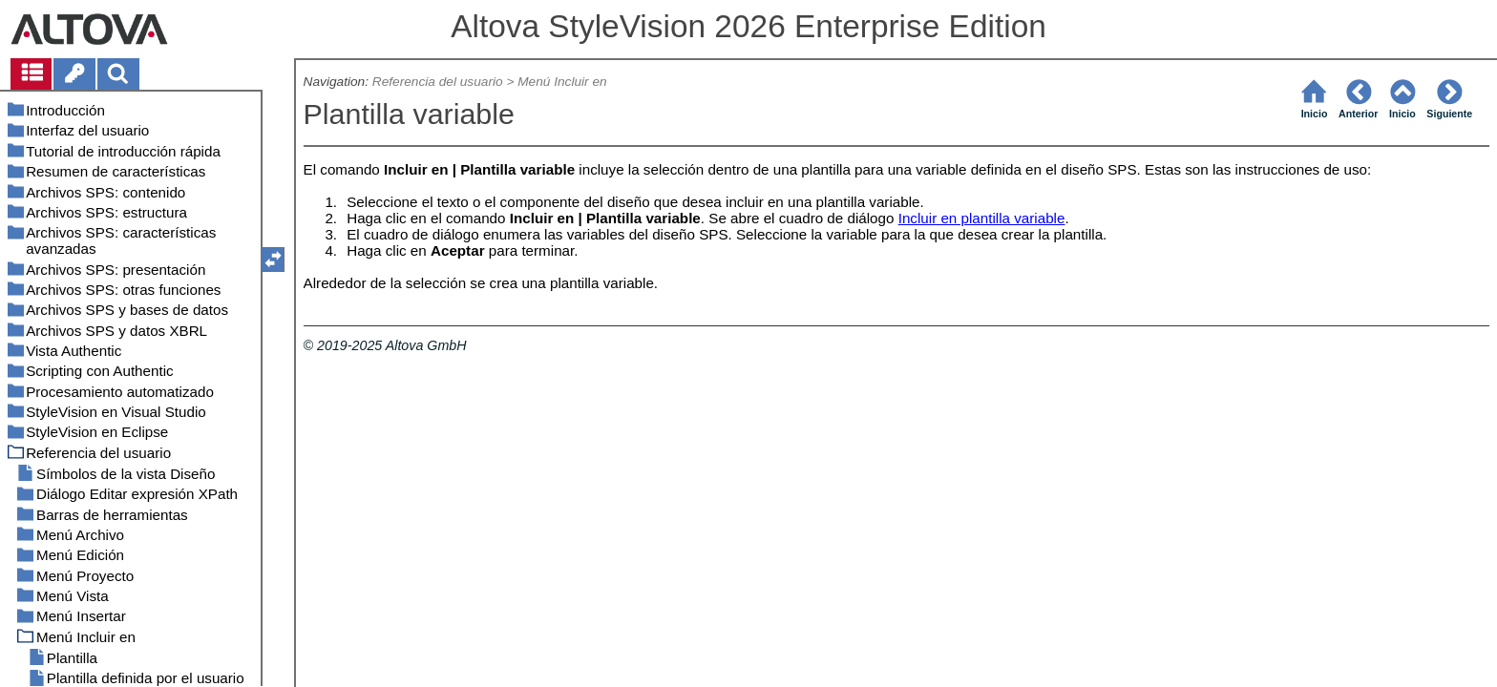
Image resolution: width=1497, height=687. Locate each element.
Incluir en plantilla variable (981, 218)
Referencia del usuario (437, 81)
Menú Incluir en (561, 81)
